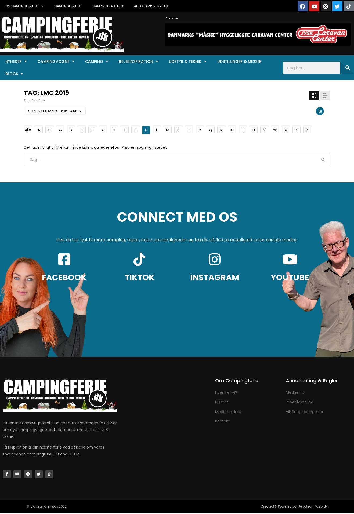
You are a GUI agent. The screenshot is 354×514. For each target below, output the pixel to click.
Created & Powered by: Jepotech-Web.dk (294, 507)
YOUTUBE (290, 277)
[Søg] (347, 68)
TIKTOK (139, 277)
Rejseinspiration (138, 61)
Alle (28, 130)
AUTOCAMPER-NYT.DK (151, 6)
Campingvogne (56, 61)
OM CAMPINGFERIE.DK (24, 6)
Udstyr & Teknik (188, 61)
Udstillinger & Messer (239, 61)
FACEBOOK (64, 277)
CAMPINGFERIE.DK (68, 6)
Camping (96, 61)
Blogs (14, 73)
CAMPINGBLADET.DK (107, 6)
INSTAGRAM (214, 277)
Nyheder (16, 61)
